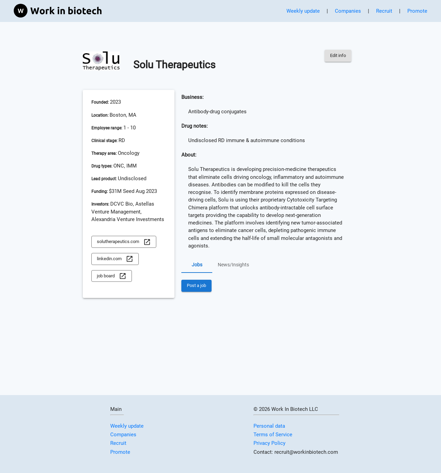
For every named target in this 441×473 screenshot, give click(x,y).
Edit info (338, 56)
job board (112, 276)
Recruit (384, 11)
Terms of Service (272, 434)
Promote (417, 11)
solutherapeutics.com (124, 241)
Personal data (269, 426)
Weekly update (303, 11)
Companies (348, 11)
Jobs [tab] (196, 264)
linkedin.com (115, 259)
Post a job (196, 286)
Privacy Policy (269, 443)
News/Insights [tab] (233, 264)
